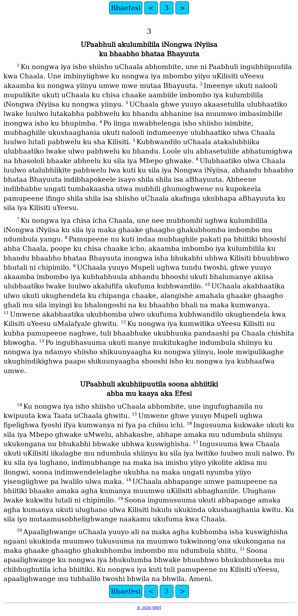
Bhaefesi (126, 8)
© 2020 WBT (149, 608)
